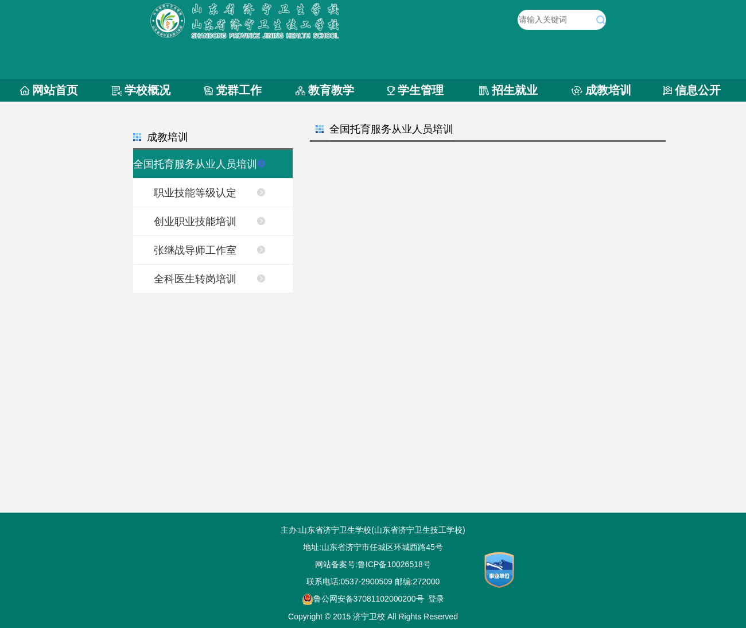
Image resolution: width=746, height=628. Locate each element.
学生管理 (421, 90)
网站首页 (55, 90)
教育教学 (331, 90)
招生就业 (515, 90)
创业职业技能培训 (195, 221)
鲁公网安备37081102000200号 (363, 598)
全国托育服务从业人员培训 (195, 164)
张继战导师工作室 (195, 250)
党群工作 (239, 90)
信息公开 (698, 90)
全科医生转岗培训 (195, 279)
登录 (436, 598)
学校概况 (147, 90)
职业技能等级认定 (195, 193)
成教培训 (608, 90)
